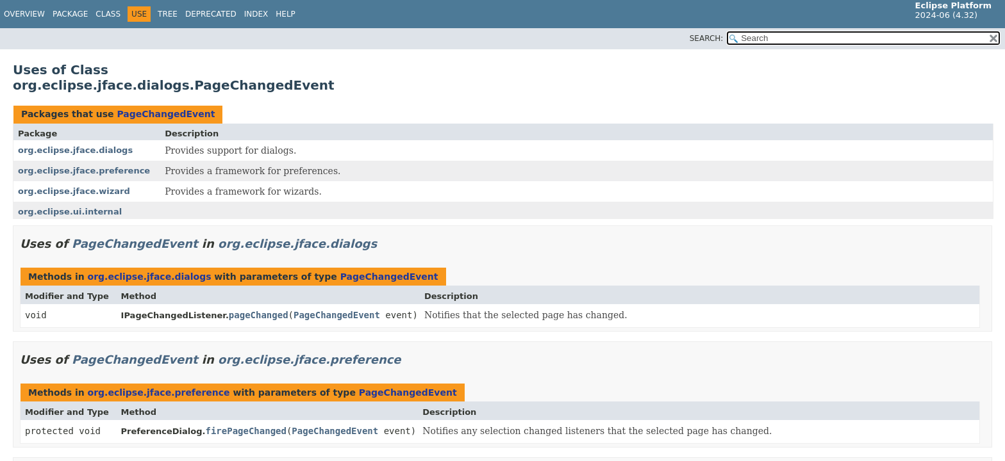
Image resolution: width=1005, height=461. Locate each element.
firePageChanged (245, 431)
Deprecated (211, 14)
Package (70, 14)
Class (108, 14)
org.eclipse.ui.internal (70, 211)
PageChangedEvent (166, 114)
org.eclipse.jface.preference (84, 170)
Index (256, 14)
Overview (24, 14)
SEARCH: (707, 38)
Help (285, 14)
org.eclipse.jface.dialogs (75, 150)
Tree (168, 14)
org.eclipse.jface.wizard (74, 191)
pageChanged (258, 315)
